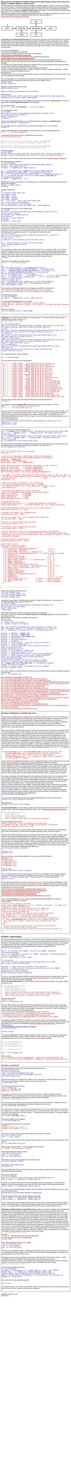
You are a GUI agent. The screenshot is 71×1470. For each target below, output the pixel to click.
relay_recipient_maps (27, 856)
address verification (12, 856)
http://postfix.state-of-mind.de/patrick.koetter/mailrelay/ (19, 995)
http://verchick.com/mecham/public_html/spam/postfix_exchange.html (24, 992)
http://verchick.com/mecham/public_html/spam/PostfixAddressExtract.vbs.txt (26, 997)
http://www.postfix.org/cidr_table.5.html (42, 1140)
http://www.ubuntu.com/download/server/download (16, 55)
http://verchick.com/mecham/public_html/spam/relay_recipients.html (23, 990)
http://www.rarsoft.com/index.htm (57, 166)
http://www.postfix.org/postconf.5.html (54, 904)
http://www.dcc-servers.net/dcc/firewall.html (52, 272)
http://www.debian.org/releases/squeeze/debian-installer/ (18, 58)
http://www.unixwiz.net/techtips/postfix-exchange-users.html (21, 993)
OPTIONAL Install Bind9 (10, 1185)
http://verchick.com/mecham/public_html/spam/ (15, 16)
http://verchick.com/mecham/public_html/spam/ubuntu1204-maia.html (21, 13)
